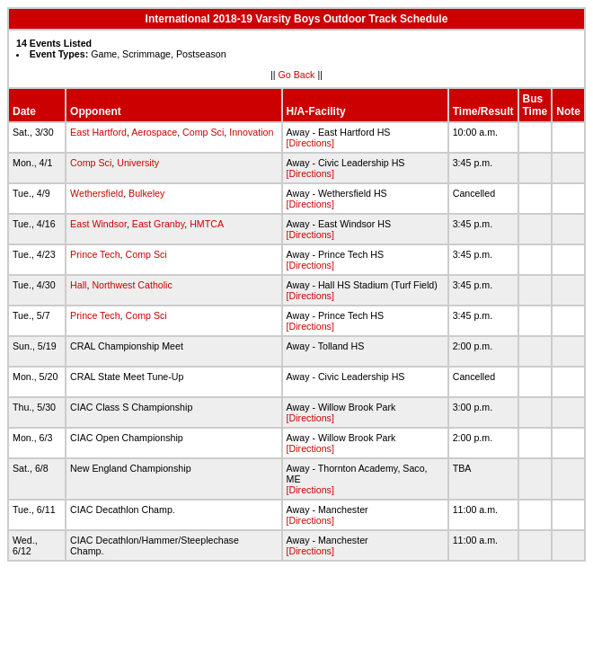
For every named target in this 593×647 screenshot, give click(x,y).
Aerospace (154, 132)
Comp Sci (203, 132)
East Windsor (98, 223)
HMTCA (206, 223)
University (138, 162)
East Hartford (98, 132)
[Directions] (310, 142)
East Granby (158, 223)
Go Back (297, 74)
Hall (78, 284)
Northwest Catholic (132, 284)
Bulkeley (146, 193)
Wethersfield (96, 193)
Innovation (251, 132)
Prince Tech (94, 254)
